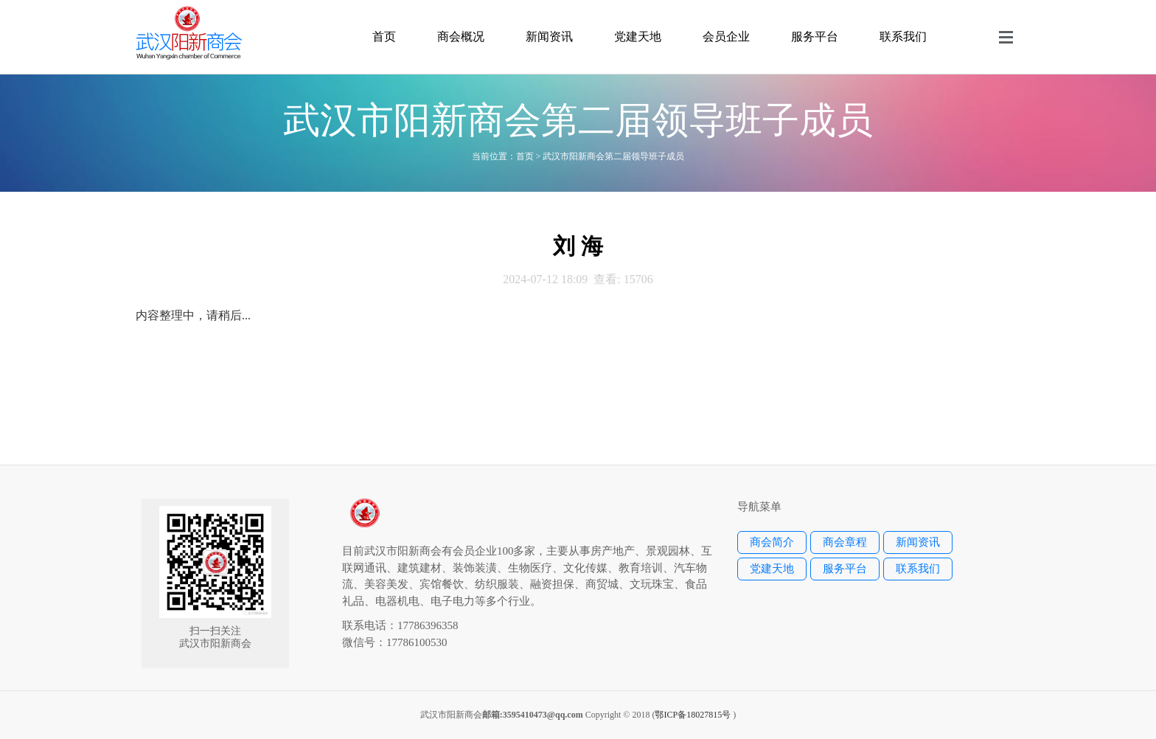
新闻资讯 (549, 36)
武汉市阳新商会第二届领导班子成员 (613, 156)
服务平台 (814, 36)
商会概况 (460, 36)
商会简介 (772, 542)
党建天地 (637, 36)
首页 (384, 36)
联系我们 (903, 36)
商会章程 (845, 542)
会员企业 (726, 36)
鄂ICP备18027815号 (693, 714)
